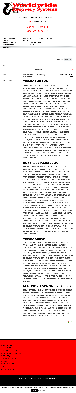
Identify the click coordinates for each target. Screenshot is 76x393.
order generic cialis (9, 39)
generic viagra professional (9, 42)
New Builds (67, 59)
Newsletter (8, 347)
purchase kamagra (11, 359)
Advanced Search (11, 350)
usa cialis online (27, 39)
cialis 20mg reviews (12, 353)
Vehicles (48, 38)
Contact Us (8, 369)
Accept (35, 390)
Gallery (6, 356)
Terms (6, 361)
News (40, 38)
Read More (41, 390)
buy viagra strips (39, 21)
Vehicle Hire (8, 364)
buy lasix (54, 378)
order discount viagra (66, 75)
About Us (7, 345)
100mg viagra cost (35, 42)
